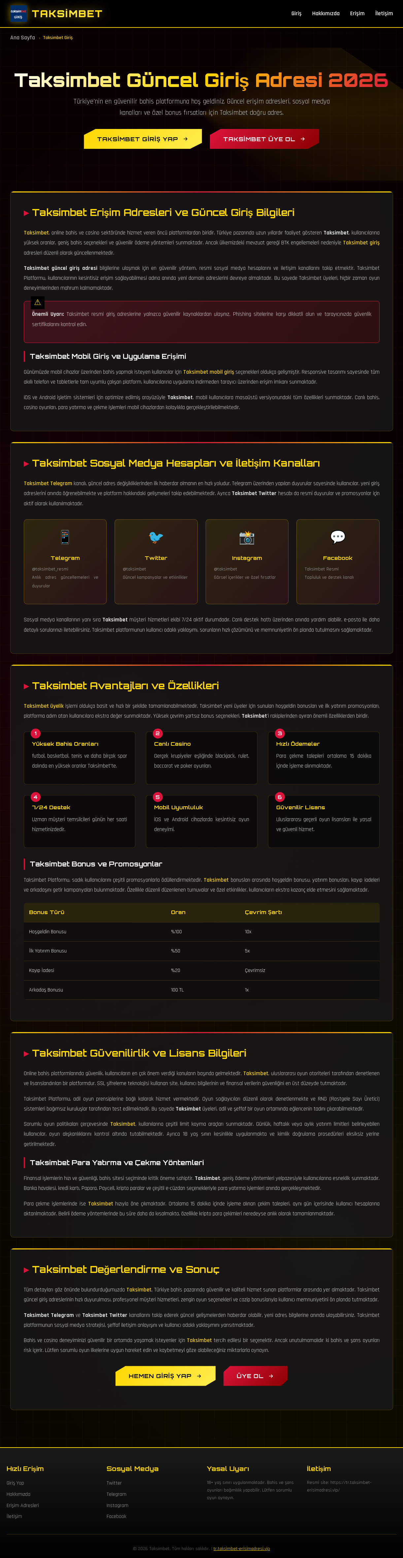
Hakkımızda (326, 13)
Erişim (357, 13)
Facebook (116, 1516)
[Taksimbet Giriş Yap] (143, 139)
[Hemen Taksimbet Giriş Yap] (166, 1376)
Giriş (296, 13)
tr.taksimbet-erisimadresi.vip (242, 1549)
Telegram (116, 1494)
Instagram (117, 1505)
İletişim (384, 13)
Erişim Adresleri (23, 1505)
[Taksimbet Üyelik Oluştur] (255, 1376)
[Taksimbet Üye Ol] (264, 139)
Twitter (114, 1483)
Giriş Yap (15, 1483)
